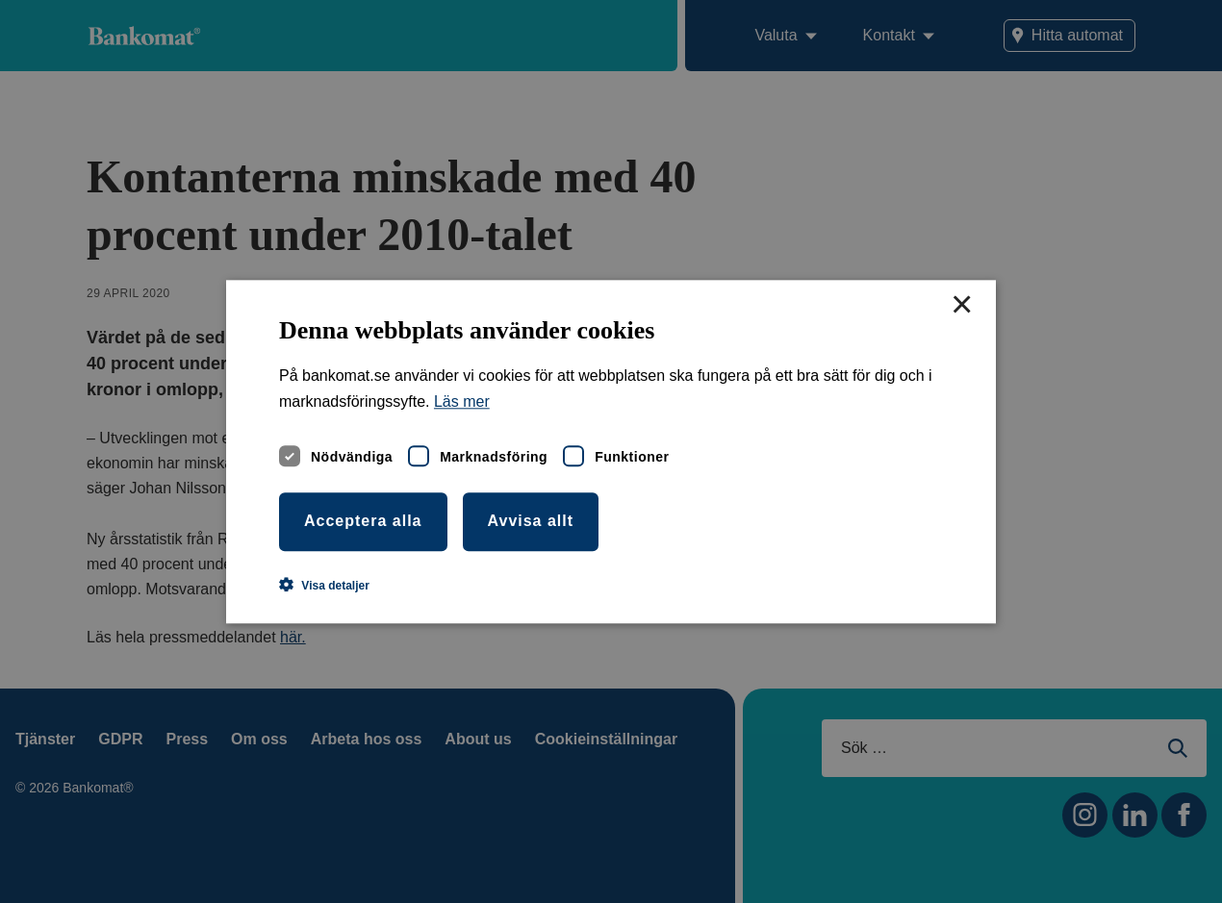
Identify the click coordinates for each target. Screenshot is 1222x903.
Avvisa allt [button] (531, 521)
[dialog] (611, 451)
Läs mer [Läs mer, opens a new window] (462, 401)
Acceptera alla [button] (363, 521)
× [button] (961, 305)
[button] (324, 584)
